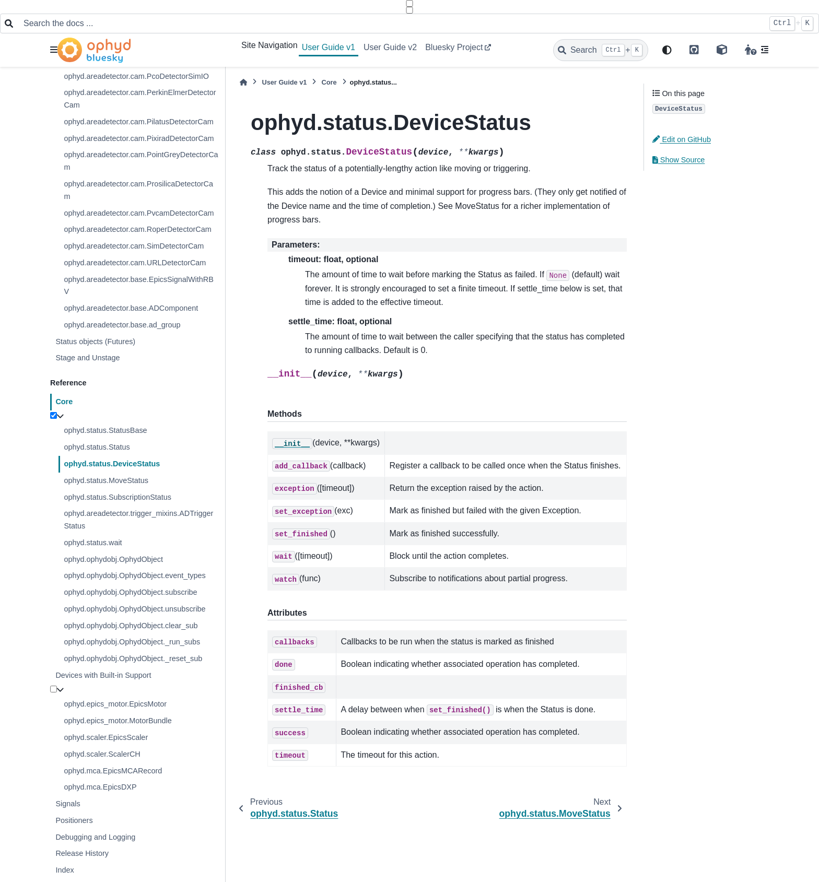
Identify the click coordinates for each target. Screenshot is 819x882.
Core (64, 401)
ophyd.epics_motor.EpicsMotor (115, 704)
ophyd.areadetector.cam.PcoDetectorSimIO (136, 76)
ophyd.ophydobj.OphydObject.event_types (134, 575)
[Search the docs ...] (391, 23)
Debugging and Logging (95, 837)
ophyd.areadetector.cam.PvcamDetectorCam (139, 213)
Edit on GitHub (681, 139)
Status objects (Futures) (95, 341)
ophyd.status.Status (97, 447)
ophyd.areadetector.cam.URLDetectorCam (135, 262)
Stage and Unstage (87, 358)
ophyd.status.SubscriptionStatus (117, 497)
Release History (82, 853)
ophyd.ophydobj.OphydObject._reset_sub (133, 658)
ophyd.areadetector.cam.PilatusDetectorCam (138, 121)
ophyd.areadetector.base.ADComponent (131, 308)
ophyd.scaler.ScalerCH (102, 754)
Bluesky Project (454, 47)
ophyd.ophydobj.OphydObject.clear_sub (130, 625)
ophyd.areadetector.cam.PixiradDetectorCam (139, 138)
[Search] (600, 50)
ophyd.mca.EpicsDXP (100, 787)
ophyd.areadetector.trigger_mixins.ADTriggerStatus (138, 519)
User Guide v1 (328, 47)
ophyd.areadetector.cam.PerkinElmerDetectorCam (140, 98)
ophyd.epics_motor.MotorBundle (117, 720)
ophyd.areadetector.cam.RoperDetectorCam (137, 229)
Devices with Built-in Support (103, 675)
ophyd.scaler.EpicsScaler (106, 737)
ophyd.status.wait (93, 542)
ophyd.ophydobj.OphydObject (113, 559)
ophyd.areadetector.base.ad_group (122, 325)
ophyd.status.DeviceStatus (112, 464)
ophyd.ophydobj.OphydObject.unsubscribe (134, 609)
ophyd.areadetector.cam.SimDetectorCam (134, 246)
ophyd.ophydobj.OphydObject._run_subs (132, 642)
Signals (67, 803)
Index (64, 870)
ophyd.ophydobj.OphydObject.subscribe (130, 592)
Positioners (73, 820)
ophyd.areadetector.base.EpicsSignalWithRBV (138, 285)
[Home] (243, 82)
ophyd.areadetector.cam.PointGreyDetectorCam (141, 160)
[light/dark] (667, 50)
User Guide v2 (390, 47)
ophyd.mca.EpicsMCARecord (113, 771)
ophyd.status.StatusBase (105, 430)
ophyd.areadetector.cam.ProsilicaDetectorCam (138, 190)
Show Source (678, 160)
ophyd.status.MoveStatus (106, 480)
